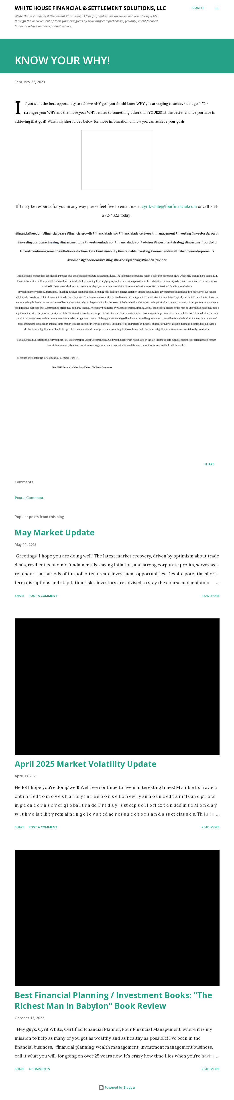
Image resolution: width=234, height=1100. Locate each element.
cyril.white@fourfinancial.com (169, 206)
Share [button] (209, 464)
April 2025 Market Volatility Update (86, 763)
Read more (210, 596)
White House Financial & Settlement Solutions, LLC (90, 8)
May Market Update (55, 532)
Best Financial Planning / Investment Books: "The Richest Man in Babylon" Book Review (113, 1000)
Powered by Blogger (117, 1087)
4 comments (39, 1069)
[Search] (197, 8)
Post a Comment (29, 497)
